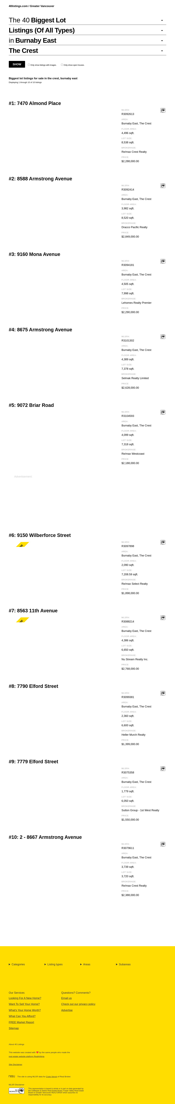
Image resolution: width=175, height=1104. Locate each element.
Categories (18, 964)
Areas (86, 964)
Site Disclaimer (15, 1064)
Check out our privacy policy (78, 1004)
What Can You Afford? (22, 1016)
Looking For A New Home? (25, 998)
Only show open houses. (72, 65)
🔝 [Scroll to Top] (169, 1093)
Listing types (55, 964)
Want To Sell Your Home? (24, 1004)
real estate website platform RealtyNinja (26, 1056)
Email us (66, 998)
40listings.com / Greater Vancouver (31, 6)
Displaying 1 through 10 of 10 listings (25, 82)
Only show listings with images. (42, 65)
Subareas (125, 964)
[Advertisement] (87, 499)
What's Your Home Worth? (25, 1010)
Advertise (67, 1010)
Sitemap (14, 1028)
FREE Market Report (21, 1022)
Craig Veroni (51, 1076)
